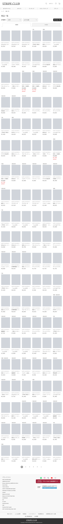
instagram (44, 477)
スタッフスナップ (44, 8)
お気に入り (56, 3)
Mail (55, 477)
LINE (41, 477)
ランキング (31, 8)
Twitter (48, 477)
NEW (16, 24)
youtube (51, 477)
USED (46, 24)
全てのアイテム (7, 8)
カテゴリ (19, 8)
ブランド (56, 8)
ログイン (51, 3)
